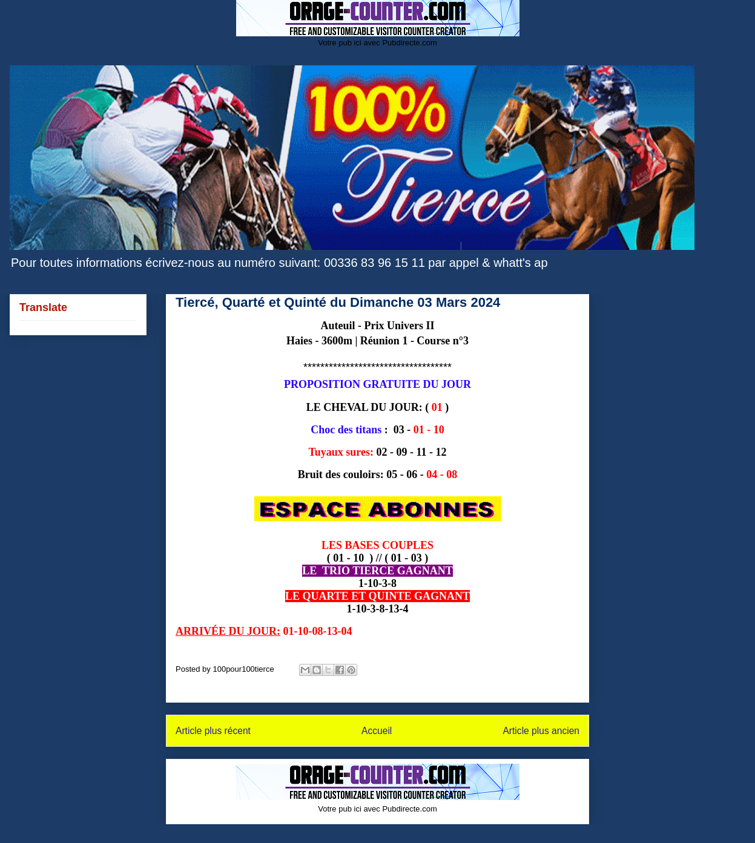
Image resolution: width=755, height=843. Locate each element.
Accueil (376, 731)
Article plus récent (213, 731)
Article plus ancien (541, 731)
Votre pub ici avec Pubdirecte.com (377, 42)
